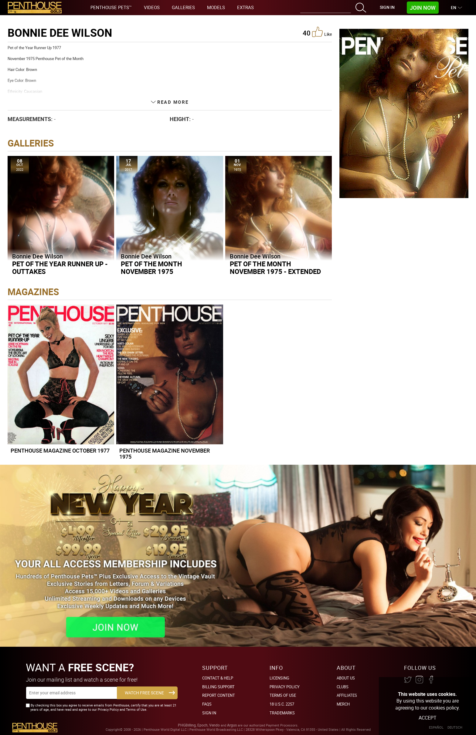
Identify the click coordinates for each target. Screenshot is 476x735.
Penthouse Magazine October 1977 (60, 450)
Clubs (342, 686)
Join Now (423, 7)
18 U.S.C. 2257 (282, 704)
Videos (152, 7)
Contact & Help (217, 678)
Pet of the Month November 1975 (151, 267)
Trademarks (282, 713)
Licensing (279, 678)
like (322, 32)
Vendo (214, 725)
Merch (343, 704)
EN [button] (454, 7)
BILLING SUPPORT (218, 686)
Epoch (202, 725)
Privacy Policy (285, 686)
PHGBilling (187, 725)
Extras (245, 7)
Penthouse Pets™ (111, 7)
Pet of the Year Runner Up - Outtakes (60, 267)
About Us (346, 678)
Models (216, 7)
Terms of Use (283, 695)
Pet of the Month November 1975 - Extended (275, 267)
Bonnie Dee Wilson (37, 256)
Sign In (387, 7)
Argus (232, 725)
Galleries (183, 7)
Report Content (218, 695)
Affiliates (347, 695)
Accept (428, 717)
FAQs (207, 704)
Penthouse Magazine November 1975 (164, 453)
